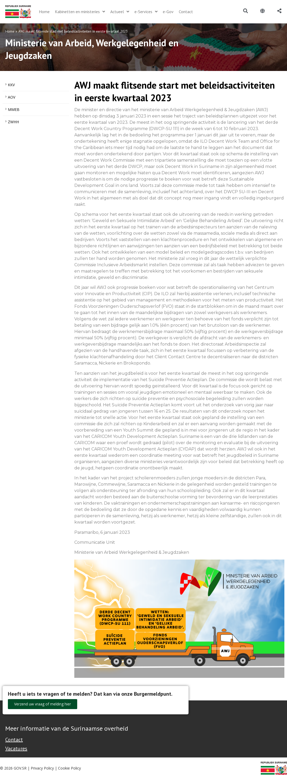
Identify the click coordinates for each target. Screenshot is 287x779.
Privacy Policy (42, 768)
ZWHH (13, 121)
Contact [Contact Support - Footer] (14, 739)
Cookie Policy (69, 768)
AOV (11, 97)
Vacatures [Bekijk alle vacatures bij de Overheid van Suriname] (16, 748)
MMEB (13, 109)
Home (9, 31)
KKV (11, 84)
